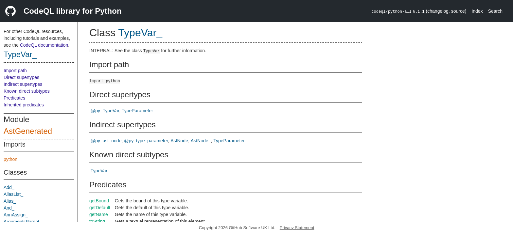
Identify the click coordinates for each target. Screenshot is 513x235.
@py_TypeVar (105, 110)
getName (98, 214)
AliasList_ (13, 194)
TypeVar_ (20, 54)
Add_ (9, 187)
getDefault (99, 207)
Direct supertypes (21, 77)
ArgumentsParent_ (23, 221)
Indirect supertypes (23, 84)
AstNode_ (201, 140)
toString (97, 221)
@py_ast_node (106, 140)
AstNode (179, 140)
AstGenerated (28, 131)
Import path (15, 70)
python (10, 159)
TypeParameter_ (230, 140)
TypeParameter (137, 110)
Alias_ (10, 201)
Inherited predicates (24, 104)
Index (477, 11)
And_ (9, 208)
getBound (99, 200)
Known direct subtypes (27, 91)
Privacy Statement (297, 227)
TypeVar (99, 170)
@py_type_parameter (146, 140)
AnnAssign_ (16, 214)
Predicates (14, 98)
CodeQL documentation (44, 45)
